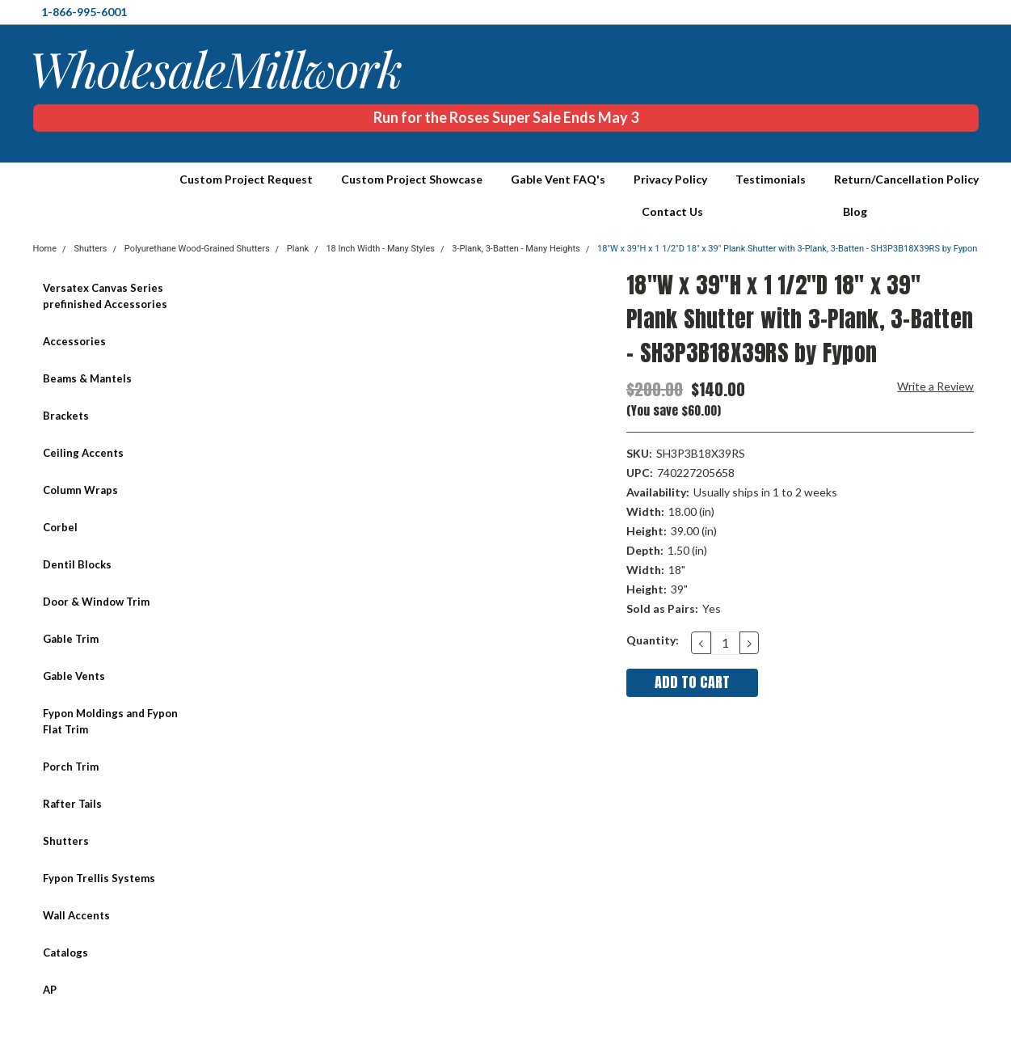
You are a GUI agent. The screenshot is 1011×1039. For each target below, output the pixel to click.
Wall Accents (76, 915)
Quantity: (652, 640)
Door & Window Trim (96, 601)
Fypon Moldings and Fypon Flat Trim (110, 721)
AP (50, 989)
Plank (298, 248)
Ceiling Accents (83, 452)
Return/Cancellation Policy (906, 179)
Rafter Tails (72, 803)
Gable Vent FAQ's (558, 179)
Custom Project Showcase (411, 179)
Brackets (66, 415)
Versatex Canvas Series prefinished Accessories (105, 295)
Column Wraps (80, 490)
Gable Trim (71, 638)
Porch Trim (71, 766)
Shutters (66, 840)
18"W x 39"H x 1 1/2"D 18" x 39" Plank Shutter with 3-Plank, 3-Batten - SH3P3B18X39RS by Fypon (787, 248)
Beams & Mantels (87, 378)
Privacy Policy (670, 179)
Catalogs (65, 952)
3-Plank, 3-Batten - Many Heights (516, 248)
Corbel (60, 527)
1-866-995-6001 (84, 12)
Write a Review (935, 386)
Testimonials (770, 179)
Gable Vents (74, 675)
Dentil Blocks (77, 564)
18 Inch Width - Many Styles (380, 248)
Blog (855, 211)
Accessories (74, 341)
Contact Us (672, 211)
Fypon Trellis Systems (99, 878)
